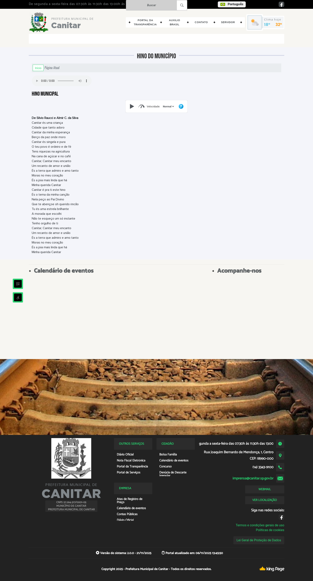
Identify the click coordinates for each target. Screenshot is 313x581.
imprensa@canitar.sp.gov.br (253, 478)
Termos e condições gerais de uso (260, 525)
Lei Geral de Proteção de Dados (259, 540)
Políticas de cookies (270, 530)
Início (38, 68)
